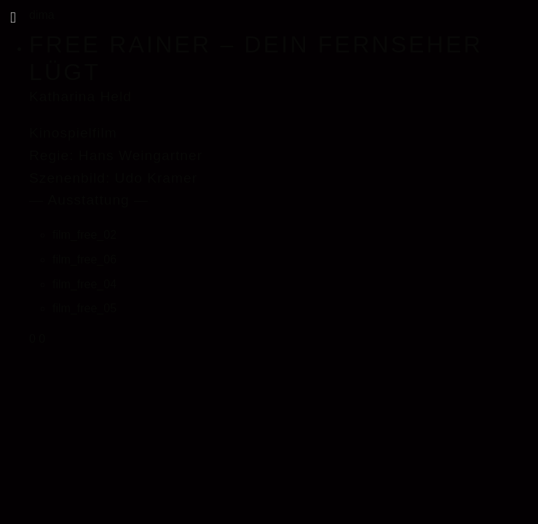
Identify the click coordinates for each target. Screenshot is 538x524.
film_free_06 (84, 259)
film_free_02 (84, 235)
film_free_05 (84, 308)
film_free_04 (84, 284)
